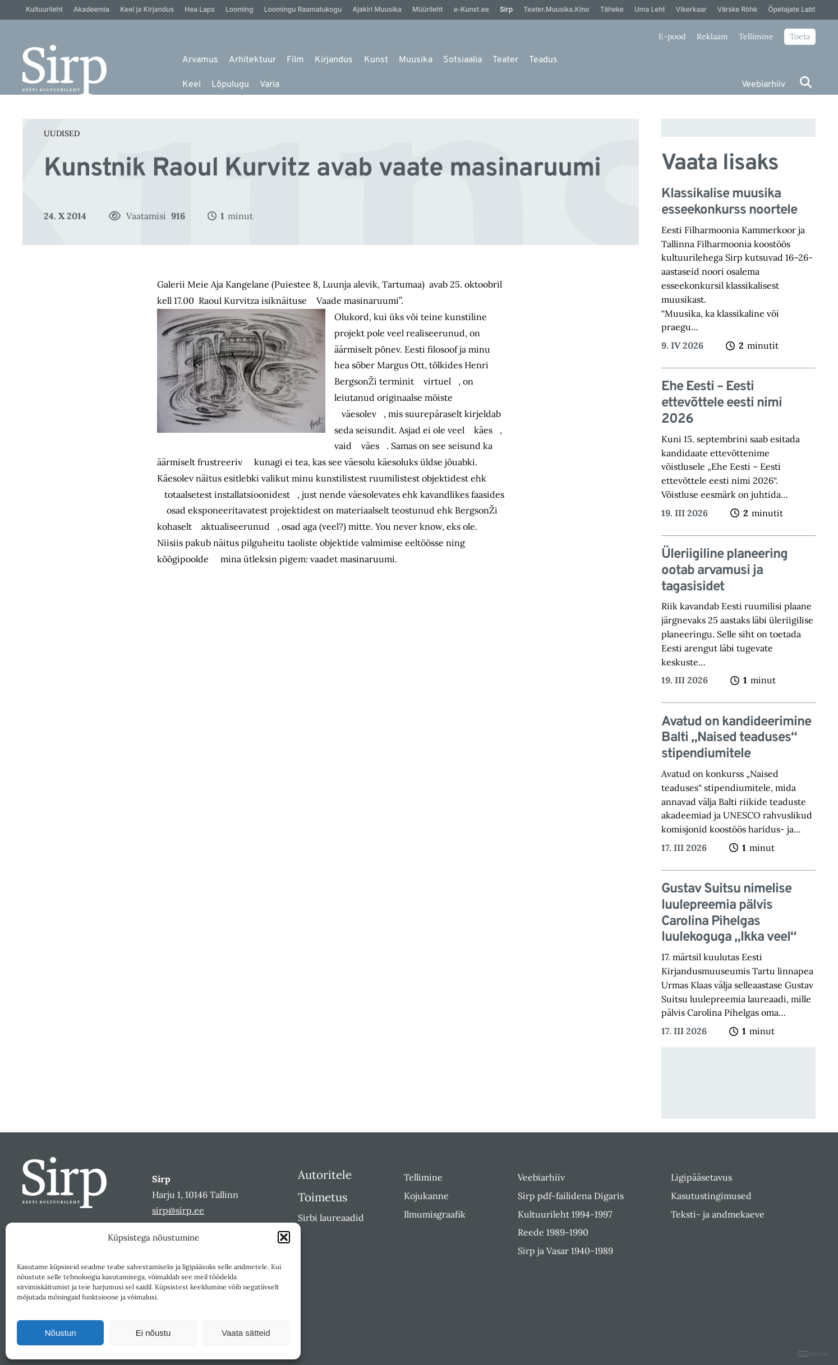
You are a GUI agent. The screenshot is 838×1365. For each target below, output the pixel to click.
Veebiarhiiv (763, 84)
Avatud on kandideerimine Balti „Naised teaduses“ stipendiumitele (736, 738)
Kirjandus (334, 60)
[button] (283, 1237)
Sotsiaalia (462, 60)
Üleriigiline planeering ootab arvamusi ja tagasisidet (724, 571)
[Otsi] (806, 82)
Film (295, 60)
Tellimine (756, 36)
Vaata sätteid (246, 1333)
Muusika (415, 60)
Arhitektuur (252, 60)
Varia (269, 84)
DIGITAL (813, 1354)
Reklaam (712, 36)
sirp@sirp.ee (178, 1210)
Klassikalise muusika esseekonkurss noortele (729, 202)
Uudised (62, 133)
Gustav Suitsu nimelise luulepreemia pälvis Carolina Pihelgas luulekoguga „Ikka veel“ (728, 913)
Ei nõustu (153, 1333)
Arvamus (200, 60)
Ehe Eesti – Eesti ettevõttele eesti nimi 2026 (721, 403)
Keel (191, 84)
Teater (505, 60)
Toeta (800, 36)
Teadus (543, 60)
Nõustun (60, 1333)
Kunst (376, 60)
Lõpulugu (230, 84)
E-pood (672, 36)
